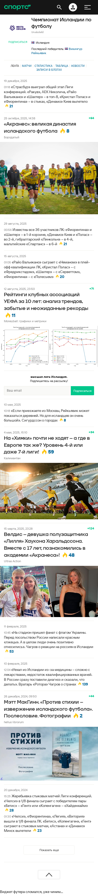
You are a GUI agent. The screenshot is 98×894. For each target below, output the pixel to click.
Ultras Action (12, 561)
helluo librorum (14, 722)
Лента (15, 66)
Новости (78, 66)
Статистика (43, 66)
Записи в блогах (49, 70)
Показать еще (49, 850)
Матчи (27, 66)
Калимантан (12, 458)
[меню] (87, 7)
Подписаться (17, 42)
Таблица (61, 66)
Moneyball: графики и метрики (25, 321)
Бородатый (11, 137)
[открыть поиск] (59, 7)
